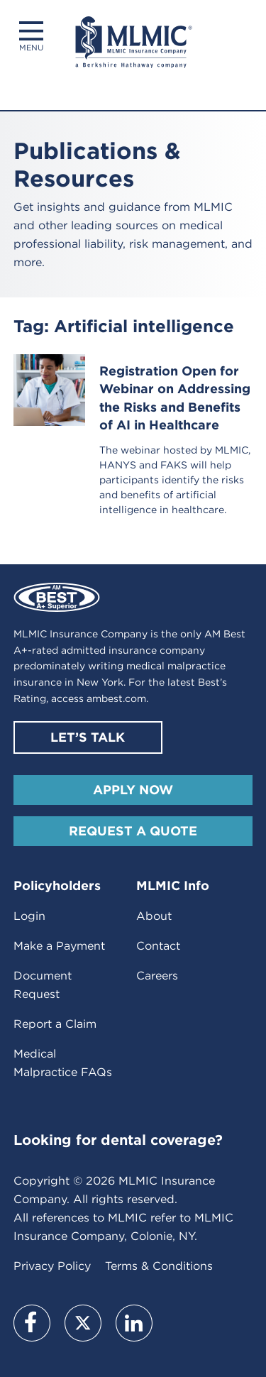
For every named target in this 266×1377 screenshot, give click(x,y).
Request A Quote (133, 830)
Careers (157, 975)
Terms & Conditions (159, 1266)
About (154, 916)
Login (29, 916)
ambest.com (116, 698)
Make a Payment (59, 946)
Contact (158, 946)
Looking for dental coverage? (118, 1139)
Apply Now (133, 789)
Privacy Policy (52, 1266)
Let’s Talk (87, 737)
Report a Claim (54, 1024)
